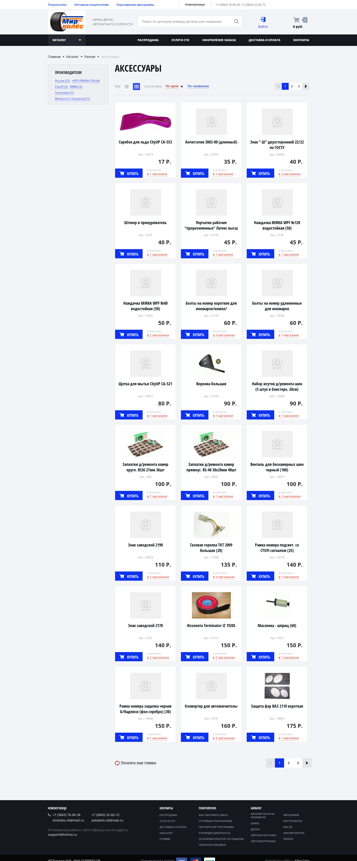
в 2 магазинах (290, 174)
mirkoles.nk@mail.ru (68, 820)
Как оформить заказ (213, 815)
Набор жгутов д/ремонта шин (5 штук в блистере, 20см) (277, 386)
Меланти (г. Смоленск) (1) (72, 99)
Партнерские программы (135, 5)
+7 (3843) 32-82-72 (253, 5)
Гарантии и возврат (212, 845)
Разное (89, 56)
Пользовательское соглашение (221, 839)
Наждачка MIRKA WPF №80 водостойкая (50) (145, 305)
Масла (287, 827)
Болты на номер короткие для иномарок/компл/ (211, 305)
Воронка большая (211, 383)
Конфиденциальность (214, 833)
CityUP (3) (61, 87)
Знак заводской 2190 (145, 545)
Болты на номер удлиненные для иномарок (277, 305)
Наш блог (166, 833)
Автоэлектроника (263, 841)
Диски (255, 829)
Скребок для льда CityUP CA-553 (145, 142)
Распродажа (148, 40)
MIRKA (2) (76, 87)
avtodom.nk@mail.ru (107, 820)
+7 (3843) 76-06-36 (228, 5)
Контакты (301, 40)
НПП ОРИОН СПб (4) (86, 81)
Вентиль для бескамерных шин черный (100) (277, 467)
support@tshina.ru (62, 834)
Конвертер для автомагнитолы (211, 706)
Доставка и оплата (264, 40)
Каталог (72, 56)
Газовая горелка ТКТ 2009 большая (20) (211, 547)
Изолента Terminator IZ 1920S (211, 625)
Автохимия (291, 815)
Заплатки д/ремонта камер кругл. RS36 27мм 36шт (145, 467)
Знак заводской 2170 (145, 625)
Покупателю (57, 5)
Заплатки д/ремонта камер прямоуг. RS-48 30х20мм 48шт (211, 467)
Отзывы (165, 839)
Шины (255, 823)
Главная (54, 56)
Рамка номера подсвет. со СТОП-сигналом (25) (277, 547)
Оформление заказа (219, 40)
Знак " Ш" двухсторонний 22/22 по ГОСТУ (277, 144)
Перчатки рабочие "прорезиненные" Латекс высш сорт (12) (211, 228)
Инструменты (292, 821)
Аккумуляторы (293, 833)
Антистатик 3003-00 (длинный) (211, 142)
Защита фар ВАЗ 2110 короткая (277, 706)
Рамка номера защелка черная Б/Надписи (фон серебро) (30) (145, 708)
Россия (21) (62, 81)
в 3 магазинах (224, 335)
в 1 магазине (157, 174)
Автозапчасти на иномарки (263, 815)
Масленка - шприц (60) (277, 625)
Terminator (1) (64, 93)
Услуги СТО (180, 40)
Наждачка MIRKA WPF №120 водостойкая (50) (277, 225)
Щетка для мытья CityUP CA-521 (145, 383)
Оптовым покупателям (91, 5)
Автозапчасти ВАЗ (263, 835)
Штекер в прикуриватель (145, 222)
